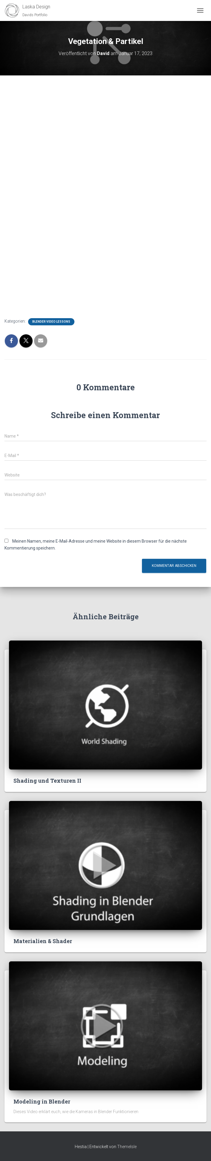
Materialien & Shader (42, 941)
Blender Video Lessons (51, 321)
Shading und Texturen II (47, 780)
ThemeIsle (127, 1146)
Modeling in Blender (41, 1101)
